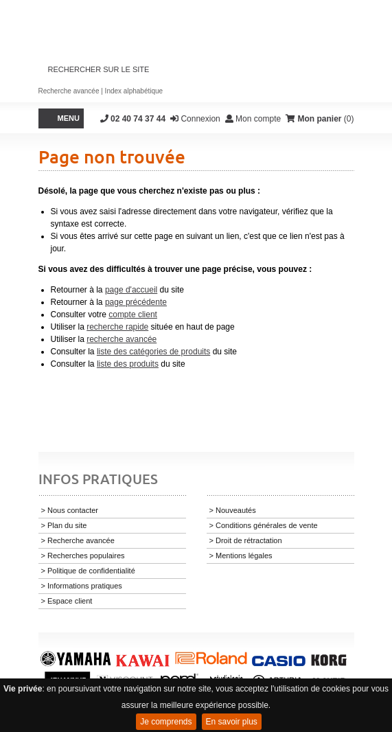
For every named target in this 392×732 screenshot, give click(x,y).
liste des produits (128, 364)
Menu (69, 118)
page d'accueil (131, 290)
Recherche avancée (69, 91)
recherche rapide (117, 327)
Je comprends (166, 722)
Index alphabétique (134, 91)
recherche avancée (122, 339)
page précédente (136, 302)
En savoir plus (231, 722)
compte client (132, 314)
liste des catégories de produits (153, 351)
